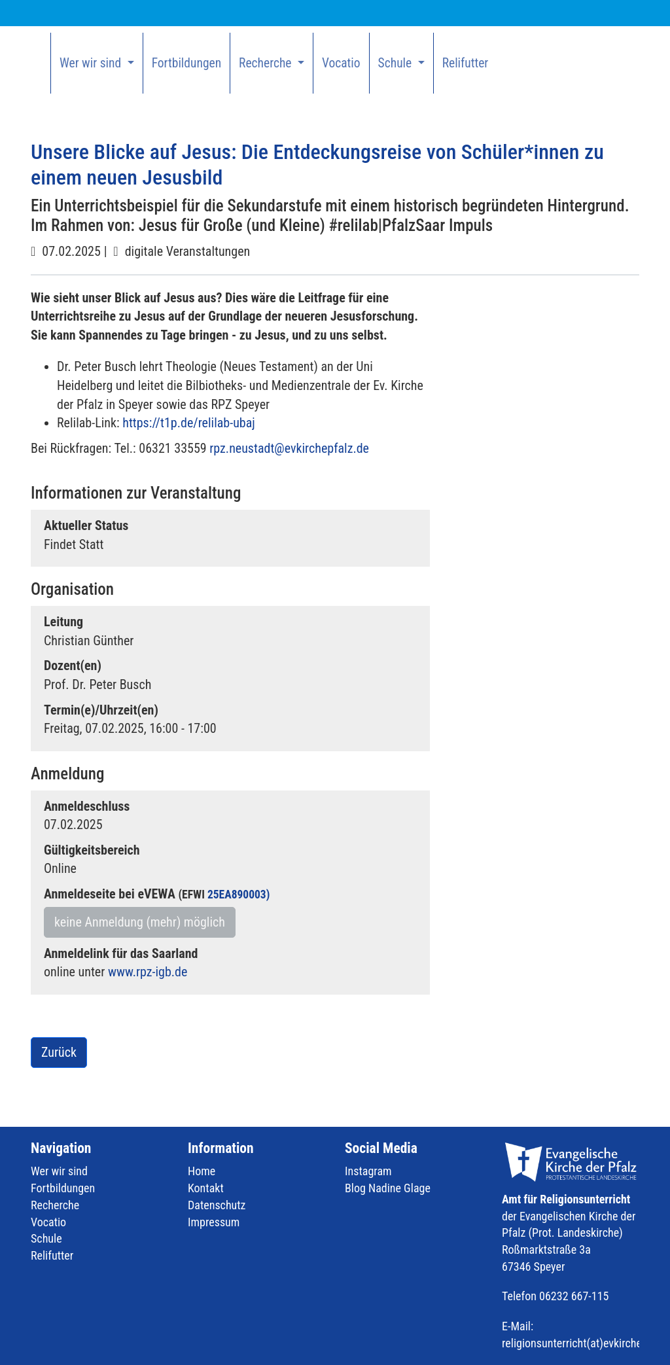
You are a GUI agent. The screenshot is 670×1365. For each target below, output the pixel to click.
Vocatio (341, 63)
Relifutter (465, 63)
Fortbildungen (186, 63)
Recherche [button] (266, 63)
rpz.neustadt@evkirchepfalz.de (289, 448)
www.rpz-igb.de (148, 972)
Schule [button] (396, 63)
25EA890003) (238, 894)
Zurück (59, 1052)
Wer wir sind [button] (92, 63)
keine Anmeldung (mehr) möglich (139, 922)
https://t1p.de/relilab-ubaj (188, 423)
